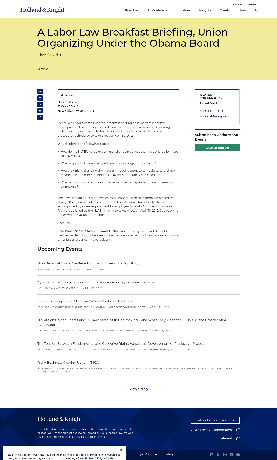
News (242, 10)
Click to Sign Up (217, 147)
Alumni (226, 438)
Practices (132, 10)
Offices (238, 4)
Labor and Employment (214, 116)
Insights (205, 10)
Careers (252, 4)
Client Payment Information (211, 429)
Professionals (157, 10)
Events (225, 10)
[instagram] (224, 455)
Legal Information (147, 454)
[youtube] (238, 455)
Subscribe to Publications (215, 420)
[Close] (121, 453)
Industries (183, 10)
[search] (255, 10)
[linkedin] (211, 455)
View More (137, 389)
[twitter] (218, 455)
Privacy (169, 454)
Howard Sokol (208, 103)
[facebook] (231, 455)
